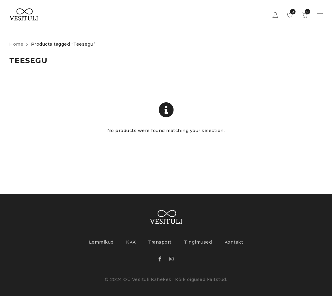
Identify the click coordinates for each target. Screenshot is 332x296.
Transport (160, 242)
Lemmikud (291, 11)
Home (16, 44)
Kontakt (233, 242)
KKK (131, 242)
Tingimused (198, 242)
